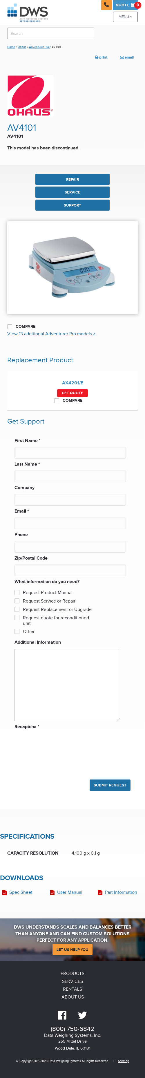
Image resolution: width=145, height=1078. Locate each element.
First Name (27, 441)
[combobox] (50, 33)
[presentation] (38, 752)
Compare (21, 326)
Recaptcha (26, 727)
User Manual (69, 892)
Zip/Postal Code (31, 558)
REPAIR (72, 179)
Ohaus (22, 47)
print (101, 57)
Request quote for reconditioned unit (56, 620)
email (127, 57)
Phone (21, 535)
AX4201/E (72, 383)
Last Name (27, 464)
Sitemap (123, 1061)
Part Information (121, 892)
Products (72, 973)
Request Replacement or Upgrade (57, 609)
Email (21, 511)
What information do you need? (46, 582)
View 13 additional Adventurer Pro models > (51, 334)
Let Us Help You (72, 949)
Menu (125, 17)
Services (72, 981)
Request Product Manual (47, 593)
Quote (127, 5)
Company (24, 488)
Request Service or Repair (49, 601)
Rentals (72, 989)
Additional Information (37, 642)
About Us (72, 997)
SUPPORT (72, 205)
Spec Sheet (20, 892)
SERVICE (72, 192)
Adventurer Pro (39, 47)
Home (11, 47)
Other (29, 631)
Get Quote (72, 393)
